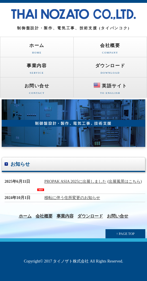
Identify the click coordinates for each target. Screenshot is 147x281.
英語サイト (110, 89)
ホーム (36, 50)
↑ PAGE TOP (125, 234)
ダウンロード (110, 70)
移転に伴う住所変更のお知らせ (72, 198)
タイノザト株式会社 (71, 261)
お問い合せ (36, 90)
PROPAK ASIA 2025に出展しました (75, 181)
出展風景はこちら (124, 181)
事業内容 (36, 70)
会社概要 (110, 50)
